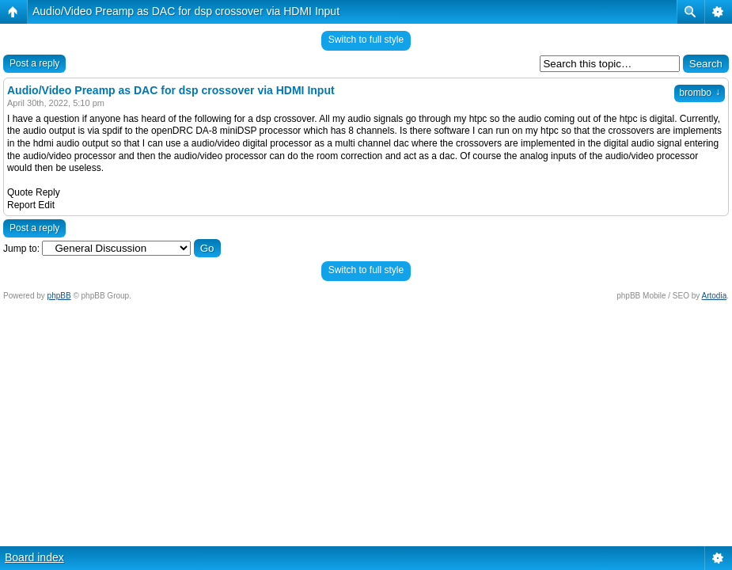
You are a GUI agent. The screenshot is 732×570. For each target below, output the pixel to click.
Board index (34, 557)
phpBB (59, 295)
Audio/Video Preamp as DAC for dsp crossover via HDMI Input (185, 11)
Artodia (714, 295)
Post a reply (34, 63)
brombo (699, 92)
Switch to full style (366, 39)
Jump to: (21, 248)
